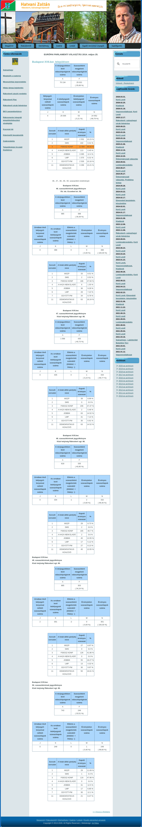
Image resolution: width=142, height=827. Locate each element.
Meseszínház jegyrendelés (14, 82)
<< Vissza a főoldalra (101, 812)
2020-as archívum (126, 366)
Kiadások (120, 106)
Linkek (72, 46)
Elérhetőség (44, 46)
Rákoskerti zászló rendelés (15, 94)
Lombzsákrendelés (124, 165)
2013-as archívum (126, 387)
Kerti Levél (120, 100)
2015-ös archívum (126, 381)
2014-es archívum (126, 384)
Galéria (59, 46)
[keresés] (126, 64)
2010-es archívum (126, 396)
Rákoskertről (26, 46)
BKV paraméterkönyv (12, 111)
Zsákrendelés (9, 141)
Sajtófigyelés (117, 46)
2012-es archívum (126, 390)
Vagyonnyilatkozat (124, 112)
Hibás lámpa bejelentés (13, 88)
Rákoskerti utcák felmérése (15, 105)
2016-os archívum (126, 378)
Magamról (9, 46)
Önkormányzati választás (127, 159)
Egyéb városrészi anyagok (93, 46)
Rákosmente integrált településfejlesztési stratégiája (12, 120)
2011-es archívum (126, 393)
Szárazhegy (8, 70)
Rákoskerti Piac (10, 100)
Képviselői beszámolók (13, 135)
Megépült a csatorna (12, 76)
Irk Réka (95, 823)
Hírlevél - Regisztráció (125, 83)
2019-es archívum (126, 369)
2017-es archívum (126, 375)
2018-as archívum (126, 372)
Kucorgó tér (8, 129)
